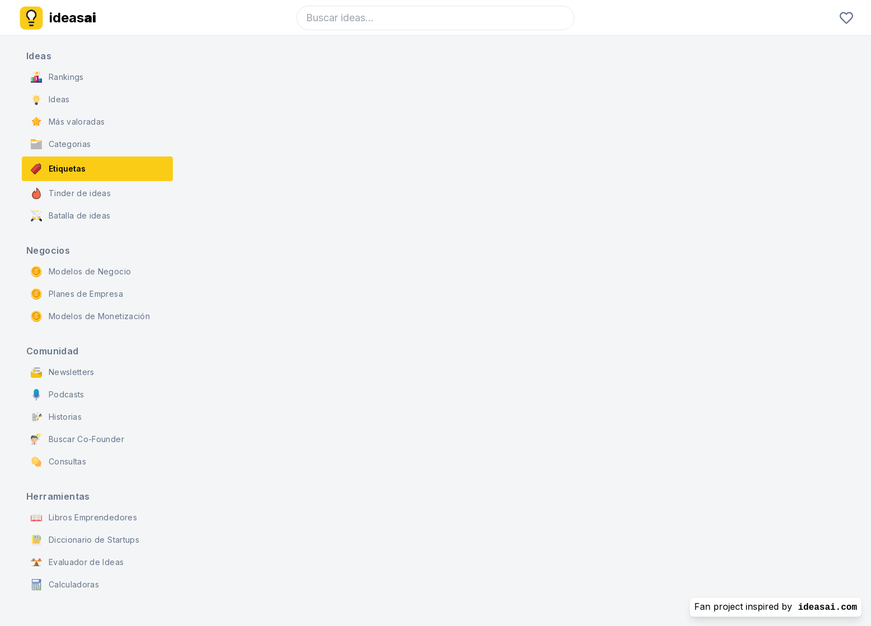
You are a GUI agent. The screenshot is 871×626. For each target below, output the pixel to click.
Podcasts (57, 394)
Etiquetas (58, 168)
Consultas (58, 461)
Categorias (61, 144)
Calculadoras (65, 584)
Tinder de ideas (71, 193)
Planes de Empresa (77, 294)
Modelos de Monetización (90, 316)
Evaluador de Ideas (77, 562)
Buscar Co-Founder (77, 439)
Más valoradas (68, 121)
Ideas (50, 99)
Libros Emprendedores (84, 517)
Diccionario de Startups (85, 540)
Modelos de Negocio (81, 271)
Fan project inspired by (775, 607)
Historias (56, 417)
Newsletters (63, 372)
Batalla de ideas (71, 215)
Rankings (57, 77)
